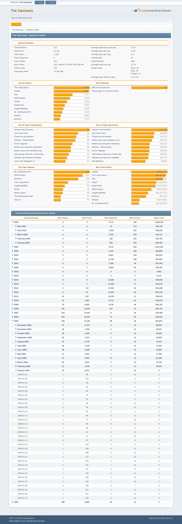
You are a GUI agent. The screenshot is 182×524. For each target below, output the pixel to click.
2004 (16, 502)
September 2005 (24, 337)
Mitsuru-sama (20, 193)
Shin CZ (17, 200)
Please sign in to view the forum (105, 91)
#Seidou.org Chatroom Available (27, 157)
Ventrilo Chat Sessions (23, 130)
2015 (16, 280)
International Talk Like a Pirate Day (29, 154)
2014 (16, 284)
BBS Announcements (101, 87)
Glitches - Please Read (24, 140)
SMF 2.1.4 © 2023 (15, 518)
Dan (16, 94)
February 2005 (23, 366)
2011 (16, 296)
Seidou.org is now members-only (28, 151)
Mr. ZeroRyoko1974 (22, 112)
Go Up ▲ (170, 518)
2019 (16, 272)
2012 (16, 292)
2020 (16, 267)
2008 (16, 309)
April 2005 (21, 358)
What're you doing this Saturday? (28, 147)
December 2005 (24, 325)
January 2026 (23, 243)
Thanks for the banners (24, 136)
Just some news (21, 133)
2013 (16, 288)
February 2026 (23, 239)
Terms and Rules (159, 518)
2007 (16, 313)
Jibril (133, 61)
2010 (16, 300)
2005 (16, 321)
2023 (16, 255)
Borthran (17, 119)
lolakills (17, 91)
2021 (16, 263)
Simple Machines (28, 518)
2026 (16, 222)
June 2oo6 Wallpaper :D (24, 161)
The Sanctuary (22, 10)
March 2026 (22, 234)
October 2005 (23, 333)
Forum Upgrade (20, 144)
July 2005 (21, 346)
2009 (16, 304)
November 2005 (24, 329)
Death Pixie (19, 105)
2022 (16, 259)
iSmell (16, 101)
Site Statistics (97, 161)
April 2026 (21, 230)
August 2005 (23, 342)
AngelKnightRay (21, 108)
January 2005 (23, 370)
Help (150, 518)
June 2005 (21, 350)
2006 (16, 317)
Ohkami (17, 115)
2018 (16, 276)
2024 (16, 251)
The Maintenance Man (23, 196)
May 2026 (21, 226)
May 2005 (21, 354)
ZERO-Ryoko (19, 98)
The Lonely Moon (21, 87)
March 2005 (22, 362)
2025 (16, 247)
